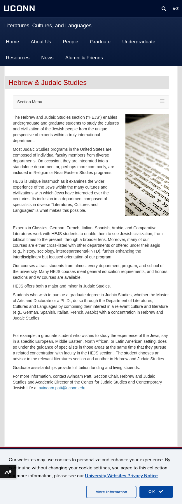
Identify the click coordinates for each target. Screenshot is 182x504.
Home (12, 42)
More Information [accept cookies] (111, 491)
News (47, 58)
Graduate (100, 42)
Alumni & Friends (84, 58)
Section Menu (29, 102)
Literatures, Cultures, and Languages (48, 26)
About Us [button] (41, 42)
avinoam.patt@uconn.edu (62, 388)
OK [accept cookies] (156, 491)
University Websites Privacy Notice (121, 476)
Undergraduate (138, 42)
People (70, 42)
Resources (17, 58)
